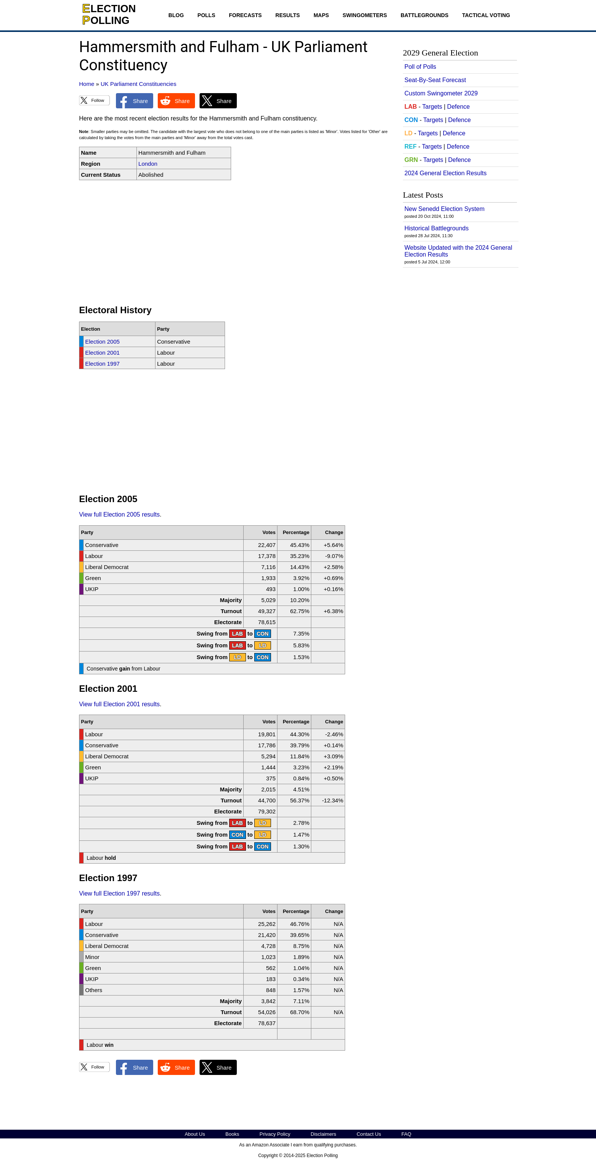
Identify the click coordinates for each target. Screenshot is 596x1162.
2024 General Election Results (445, 173)
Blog (176, 15)
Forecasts (245, 15)
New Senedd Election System (444, 209)
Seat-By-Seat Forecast (435, 80)
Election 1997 (102, 363)
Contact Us (369, 1134)
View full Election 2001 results (119, 704)
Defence (458, 106)
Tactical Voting (486, 15)
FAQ (406, 1134)
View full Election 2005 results (119, 514)
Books (232, 1134)
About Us (195, 1134)
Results (288, 15)
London (147, 163)
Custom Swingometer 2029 (441, 93)
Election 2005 (102, 341)
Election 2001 (102, 352)
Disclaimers (323, 1134)
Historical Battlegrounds (436, 228)
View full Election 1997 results (119, 893)
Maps (321, 15)
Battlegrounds (425, 15)
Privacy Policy (275, 1134)
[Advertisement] (235, 242)
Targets (432, 106)
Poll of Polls (420, 66)
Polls (207, 15)
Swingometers (364, 15)
